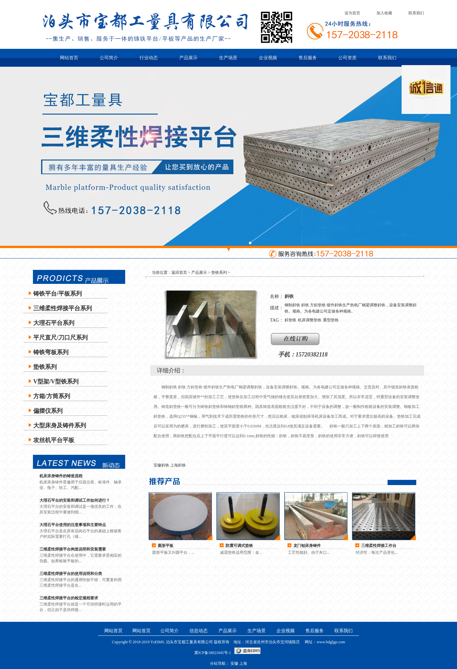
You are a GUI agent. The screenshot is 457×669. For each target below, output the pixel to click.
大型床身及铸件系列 (59, 425)
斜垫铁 (290, 320)
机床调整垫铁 (309, 320)
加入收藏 (384, 13)
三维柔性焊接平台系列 (62, 308)
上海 (243, 663)
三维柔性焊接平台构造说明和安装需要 (72, 549)
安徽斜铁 (161, 465)
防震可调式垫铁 (239, 545)
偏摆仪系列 (48, 411)
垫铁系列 (45, 367)
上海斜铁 (178, 465)
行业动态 (149, 57)
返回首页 (179, 272)
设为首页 (352, 13)
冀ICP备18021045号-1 (212, 652)
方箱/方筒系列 (51, 396)
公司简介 (109, 57)
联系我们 (416, 13)
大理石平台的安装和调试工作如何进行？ (74, 500)
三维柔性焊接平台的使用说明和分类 (70, 573)
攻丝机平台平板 (53, 440)
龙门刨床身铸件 (307, 545)
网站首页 (69, 57)
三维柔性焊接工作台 (378, 545)
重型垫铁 (331, 320)
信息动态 (198, 630)
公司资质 (347, 57)
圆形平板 (165, 545)
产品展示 (188, 57)
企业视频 (268, 57)
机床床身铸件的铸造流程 (60, 476)
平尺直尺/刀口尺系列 (60, 337)
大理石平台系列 (53, 323)
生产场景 (228, 57)
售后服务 (308, 57)
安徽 (234, 663)
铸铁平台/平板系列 (57, 293)
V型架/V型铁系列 (56, 381)
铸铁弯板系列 (50, 352)
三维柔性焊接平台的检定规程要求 (68, 598)
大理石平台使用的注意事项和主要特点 (72, 525)
